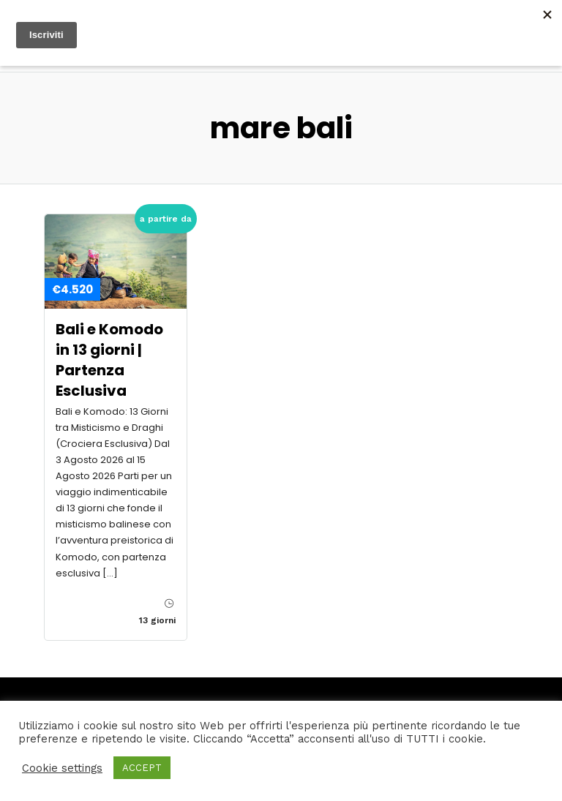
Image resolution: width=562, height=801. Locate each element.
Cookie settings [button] (62, 768)
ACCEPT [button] (142, 767)
